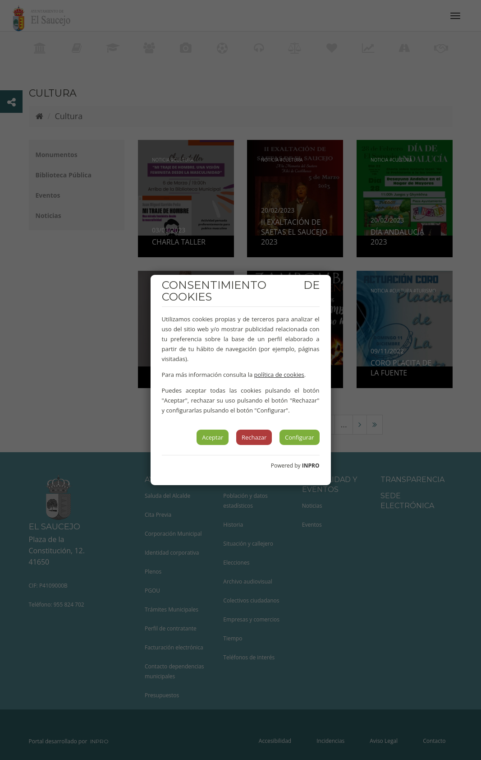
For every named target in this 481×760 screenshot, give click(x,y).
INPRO (311, 465)
